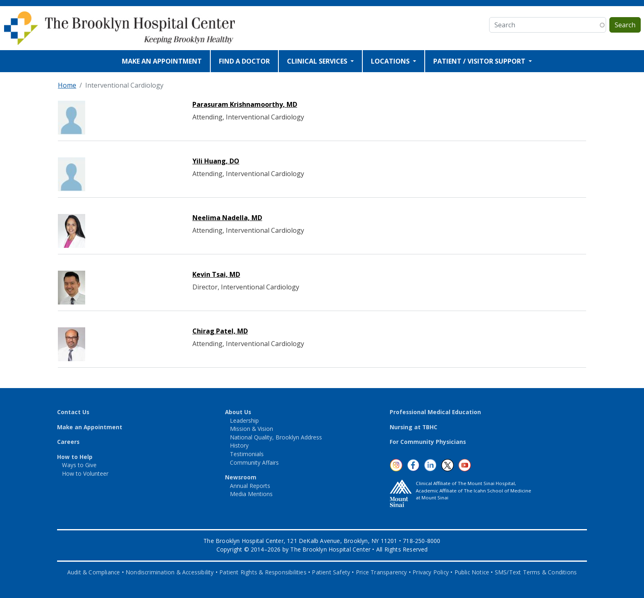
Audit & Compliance (93, 572)
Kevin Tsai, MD (216, 274)
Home (67, 85)
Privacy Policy (430, 572)
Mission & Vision (251, 429)
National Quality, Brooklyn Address (276, 437)
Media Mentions (251, 494)
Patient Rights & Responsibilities (263, 572)
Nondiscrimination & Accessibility (170, 572)
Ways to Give (79, 465)
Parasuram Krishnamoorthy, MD (244, 104)
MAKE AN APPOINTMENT (162, 61)
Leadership (244, 420)
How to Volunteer (85, 473)
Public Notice (472, 572)
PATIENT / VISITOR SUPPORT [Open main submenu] (480, 61)
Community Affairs (254, 462)
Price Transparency (381, 572)
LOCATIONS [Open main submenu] (391, 61)
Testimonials (247, 454)
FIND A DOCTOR (244, 61)
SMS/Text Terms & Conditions (536, 572)
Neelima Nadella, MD (227, 217)
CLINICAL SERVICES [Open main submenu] (318, 61)
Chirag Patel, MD (220, 331)
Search (625, 24)
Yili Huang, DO (215, 161)
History (239, 445)
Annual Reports (250, 486)
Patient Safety (331, 572)
